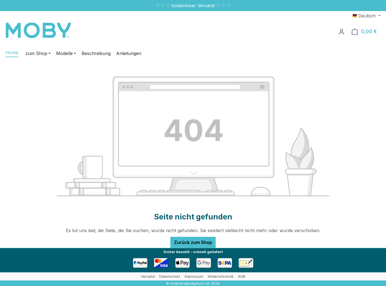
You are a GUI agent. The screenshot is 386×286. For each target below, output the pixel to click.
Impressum (194, 276)
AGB (241, 276)
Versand (148, 276)
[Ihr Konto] (341, 31)
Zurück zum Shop (193, 242)
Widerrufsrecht (220, 276)
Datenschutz (169, 276)
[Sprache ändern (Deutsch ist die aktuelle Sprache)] (366, 15)
